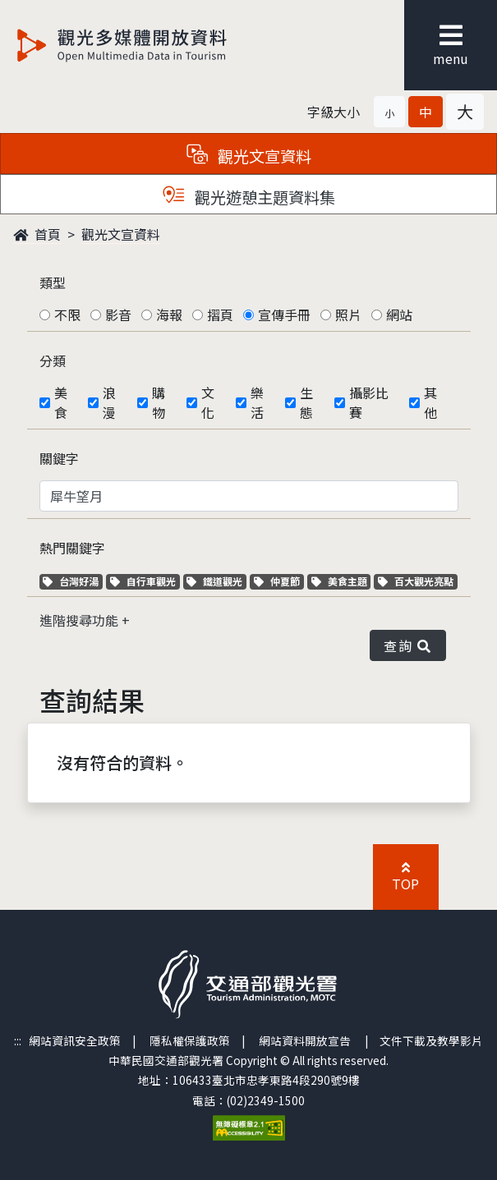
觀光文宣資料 (120, 234)
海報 (169, 314)
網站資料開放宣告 (305, 1040)
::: (17, 1040)
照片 (348, 314)
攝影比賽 (369, 402)
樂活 (257, 402)
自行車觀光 (143, 581)
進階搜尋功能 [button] (80, 620)
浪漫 (109, 402)
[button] (389, 111)
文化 (207, 402)
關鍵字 (59, 458)
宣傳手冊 (284, 314)
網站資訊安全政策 (75, 1040)
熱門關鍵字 (72, 548)
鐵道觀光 (216, 581)
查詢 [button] (407, 645)
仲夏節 (279, 581)
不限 (67, 314)
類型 (52, 282)
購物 (158, 402)
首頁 (37, 234)
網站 (399, 314)
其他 (430, 402)
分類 (52, 360)
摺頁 (220, 314)
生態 (306, 402)
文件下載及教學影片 (431, 1040)
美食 (60, 402)
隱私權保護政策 (190, 1040)
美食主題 (341, 581)
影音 (118, 314)
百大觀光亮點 (415, 581)
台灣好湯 (73, 581)
